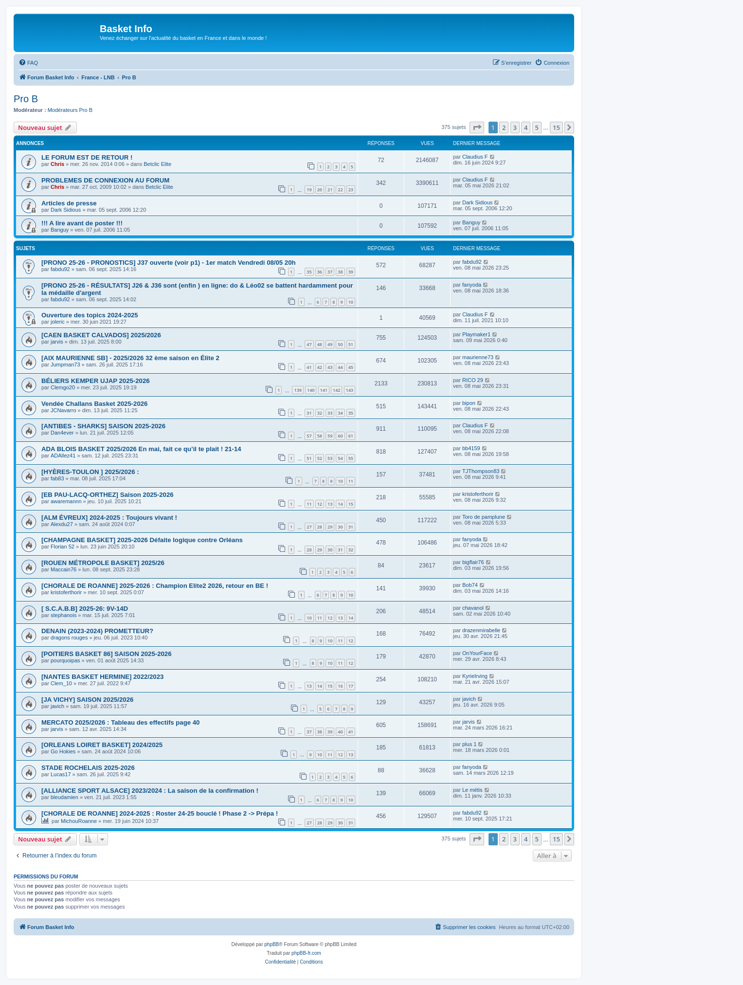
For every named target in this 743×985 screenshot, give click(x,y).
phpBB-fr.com (306, 953)
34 (340, 413)
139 (297, 390)
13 (329, 504)
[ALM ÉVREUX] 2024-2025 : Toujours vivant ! (109, 517)
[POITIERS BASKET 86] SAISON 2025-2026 (106, 653)
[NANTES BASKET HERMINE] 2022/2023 (102, 676)
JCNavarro (63, 410)
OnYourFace (477, 653)
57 (309, 436)
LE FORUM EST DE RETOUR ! (86, 157)
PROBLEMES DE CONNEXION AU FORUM (105, 180)
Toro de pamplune (483, 517)
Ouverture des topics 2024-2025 (89, 315)
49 (329, 344)
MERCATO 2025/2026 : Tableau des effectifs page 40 (120, 722)
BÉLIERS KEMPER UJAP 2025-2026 (95, 380)
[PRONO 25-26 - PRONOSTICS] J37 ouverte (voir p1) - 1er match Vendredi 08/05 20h (168, 262)
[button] (477, 127)
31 (309, 413)
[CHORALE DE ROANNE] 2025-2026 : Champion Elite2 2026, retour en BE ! (154, 585)
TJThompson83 (480, 471)
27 (309, 527)
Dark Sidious (66, 210)
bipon (468, 403)
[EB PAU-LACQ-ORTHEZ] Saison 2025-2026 (107, 494)
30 (340, 527)
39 (350, 272)
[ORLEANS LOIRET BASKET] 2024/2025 (102, 744)
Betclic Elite (157, 164)
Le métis (472, 790)
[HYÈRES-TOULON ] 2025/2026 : (90, 471)
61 (350, 436)
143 (349, 390)
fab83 (57, 478)
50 (340, 344)
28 (319, 527)
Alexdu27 (62, 524)
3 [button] (515, 127)
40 (340, 732)
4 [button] (525, 127)
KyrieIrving (475, 676)
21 (329, 189)
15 (350, 504)
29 (329, 527)
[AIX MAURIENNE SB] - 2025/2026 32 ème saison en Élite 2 (130, 358)
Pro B (26, 98)
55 (350, 458)
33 (329, 413)
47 (309, 344)
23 (350, 189)
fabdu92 (60, 269)
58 (319, 436)
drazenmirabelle (481, 630)
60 (340, 436)
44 (340, 367)
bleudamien (64, 797)
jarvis (57, 342)
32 (319, 413)
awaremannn (66, 501)
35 (309, 272)
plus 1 (469, 744)
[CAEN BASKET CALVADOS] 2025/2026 (101, 335)
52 (319, 458)
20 (319, 189)
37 (329, 272)
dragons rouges (69, 637)
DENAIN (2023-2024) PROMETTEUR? (97, 631)
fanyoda (471, 285)
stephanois (63, 615)
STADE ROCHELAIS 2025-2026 (88, 767)
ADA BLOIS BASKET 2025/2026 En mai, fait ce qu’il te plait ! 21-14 (141, 449)
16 (340, 686)
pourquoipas (65, 660)
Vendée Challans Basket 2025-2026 (94, 403)
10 (350, 302)
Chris (57, 164)
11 (350, 481)
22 (340, 189)
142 (336, 390)
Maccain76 (63, 569)
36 (319, 272)
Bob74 (470, 585)
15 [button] (556, 127)
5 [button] (537, 127)
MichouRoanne (79, 821)
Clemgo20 (63, 387)
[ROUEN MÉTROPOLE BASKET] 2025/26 (102, 562)
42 (319, 367)
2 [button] (504, 127)
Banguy (60, 230)
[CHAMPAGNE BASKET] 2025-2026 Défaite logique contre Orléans (142, 540)
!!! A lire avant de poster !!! (82, 223)
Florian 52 (62, 546)
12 (319, 504)
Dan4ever (62, 433)
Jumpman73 (65, 364)
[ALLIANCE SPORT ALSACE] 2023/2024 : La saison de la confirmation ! (149, 790)
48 (319, 344)
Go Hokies (63, 751)
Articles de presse (69, 203)
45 (350, 367)
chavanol (473, 608)
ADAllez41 (63, 455)
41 (309, 367)
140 (310, 390)
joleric (58, 322)
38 (340, 272)
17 (350, 686)
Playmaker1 (476, 334)
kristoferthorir (477, 494)
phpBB (271, 944)
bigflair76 (473, 562)
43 (329, 367)
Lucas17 (61, 774)
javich (57, 706)
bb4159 (471, 448)
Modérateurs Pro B (70, 110)
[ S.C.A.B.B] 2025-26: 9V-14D (84, 608)
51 (350, 344)
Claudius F (475, 157)
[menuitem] (28, 63)
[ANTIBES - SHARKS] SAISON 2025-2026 (103, 426)
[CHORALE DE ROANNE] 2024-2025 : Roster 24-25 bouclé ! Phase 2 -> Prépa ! (159, 813)
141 (323, 390)
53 (329, 458)
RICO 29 (472, 380)
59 (329, 436)
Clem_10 (61, 683)
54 (340, 458)
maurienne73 (477, 357)
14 (340, 504)
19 (309, 189)
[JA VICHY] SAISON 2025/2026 (87, 699)
